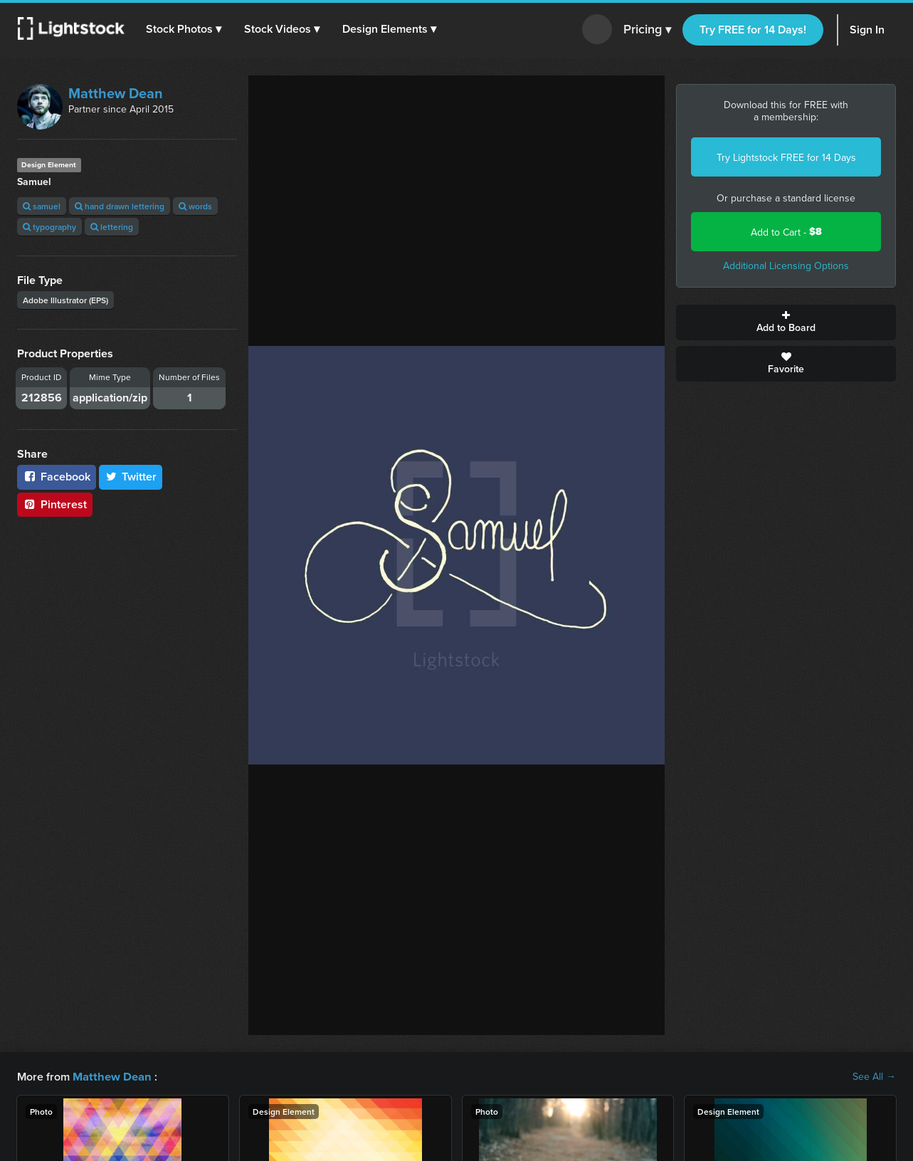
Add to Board (786, 322)
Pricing (647, 30)
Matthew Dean (115, 93)
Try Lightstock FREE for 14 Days (786, 157)
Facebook (56, 476)
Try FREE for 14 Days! (753, 29)
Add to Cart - (786, 231)
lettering (111, 227)
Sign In (867, 29)
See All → (874, 1076)
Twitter (131, 476)
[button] (184, 29)
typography (49, 227)
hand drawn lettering (119, 206)
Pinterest (55, 504)
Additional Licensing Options (786, 265)
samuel (41, 206)
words (195, 206)
